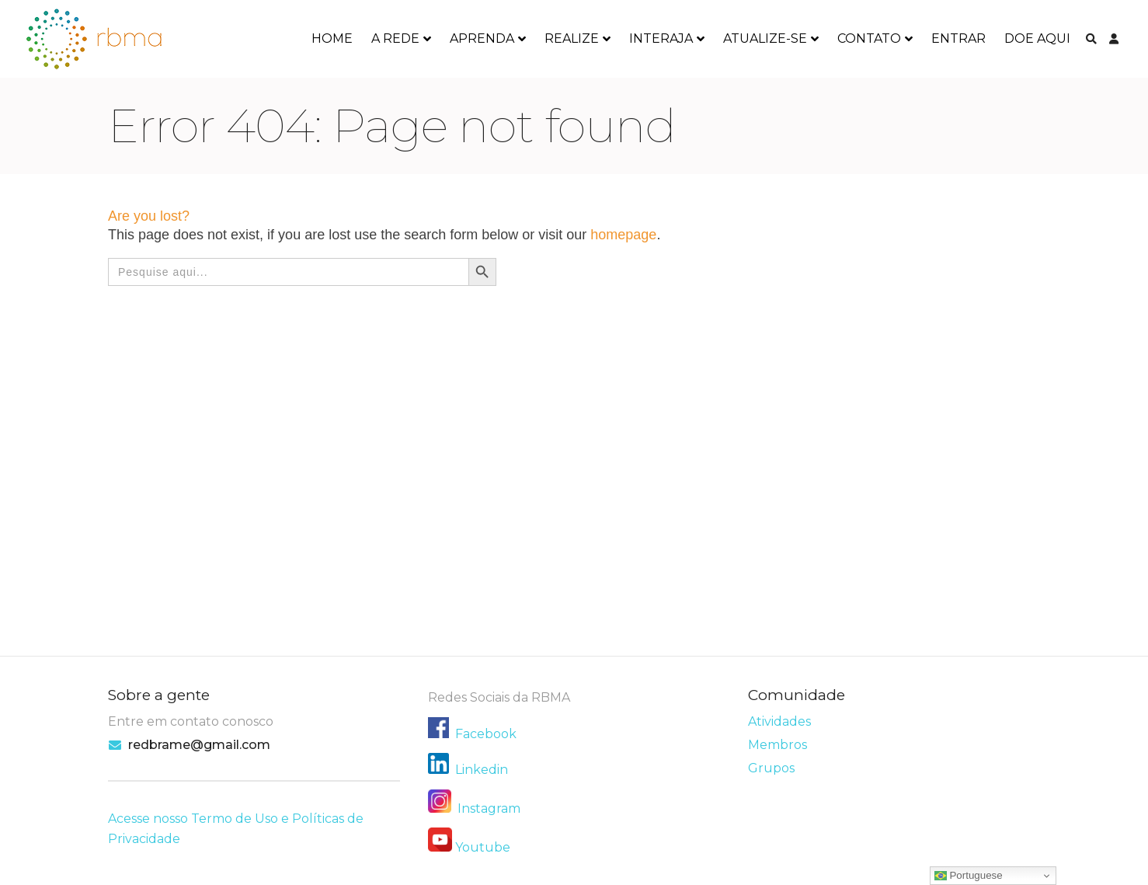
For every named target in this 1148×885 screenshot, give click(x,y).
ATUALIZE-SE (765, 38)
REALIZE (571, 38)
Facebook (486, 733)
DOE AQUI (1037, 38)
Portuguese (968, 875)
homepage (623, 234)
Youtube (482, 847)
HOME (332, 38)
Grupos (771, 768)
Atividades (779, 721)
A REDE (395, 38)
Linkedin (481, 769)
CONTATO (869, 38)
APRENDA (482, 38)
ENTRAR (958, 38)
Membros (777, 744)
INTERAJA (661, 38)
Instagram (474, 808)
